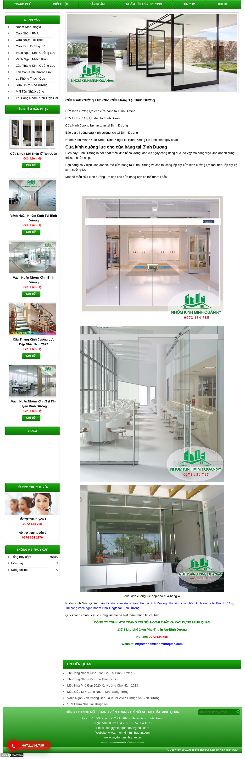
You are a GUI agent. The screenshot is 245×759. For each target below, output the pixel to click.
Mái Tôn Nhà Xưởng (30, 91)
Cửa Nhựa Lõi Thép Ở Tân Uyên (33, 153)
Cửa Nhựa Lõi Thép (30, 40)
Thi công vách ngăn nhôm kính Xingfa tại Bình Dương (102, 608)
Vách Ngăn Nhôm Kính (32, 59)
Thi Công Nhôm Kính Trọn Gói (37, 98)
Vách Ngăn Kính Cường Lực (35, 53)
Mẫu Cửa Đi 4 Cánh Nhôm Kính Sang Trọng (97, 691)
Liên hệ (222, 4)
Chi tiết (31, 165)
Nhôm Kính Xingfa (28, 27)
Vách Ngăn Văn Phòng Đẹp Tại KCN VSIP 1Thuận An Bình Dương (113, 698)
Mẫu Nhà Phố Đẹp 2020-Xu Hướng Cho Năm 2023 (102, 685)
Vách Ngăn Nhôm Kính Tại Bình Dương (33, 218)
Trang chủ (22, 4)
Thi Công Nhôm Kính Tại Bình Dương (93, 679)
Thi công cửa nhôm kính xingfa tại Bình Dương (200, 603)
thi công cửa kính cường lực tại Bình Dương (136, 603)
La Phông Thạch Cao (30, 78)
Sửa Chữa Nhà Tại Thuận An (87, 704)
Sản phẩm (97, 4)
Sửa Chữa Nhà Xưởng (32, 85)
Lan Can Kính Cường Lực (34, 72)
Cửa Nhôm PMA (27, 33)
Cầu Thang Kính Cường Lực (35, 65)
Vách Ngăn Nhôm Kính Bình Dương (33, 280)
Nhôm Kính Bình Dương (144, 4)
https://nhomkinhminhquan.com (159, 644)
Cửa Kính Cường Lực (31, 46)
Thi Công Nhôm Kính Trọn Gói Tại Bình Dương (99, 673)
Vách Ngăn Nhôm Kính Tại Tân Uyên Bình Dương (33, 404)
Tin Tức (189, 4)
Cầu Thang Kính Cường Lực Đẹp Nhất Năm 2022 (33, 342)
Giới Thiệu (60, 4)
